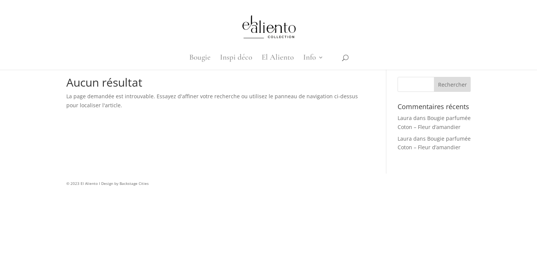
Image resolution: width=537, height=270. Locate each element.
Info (309, 58)
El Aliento (278, 58)
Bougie (200, 58)
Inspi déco (236, 58)
